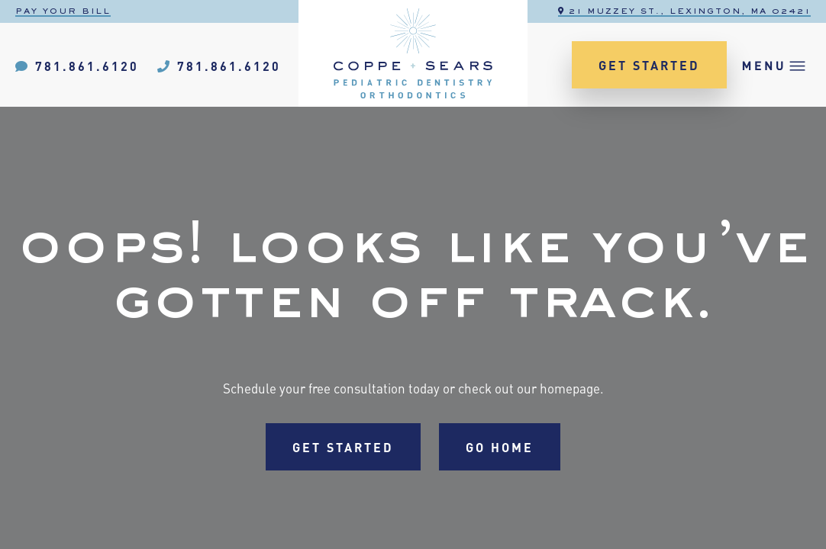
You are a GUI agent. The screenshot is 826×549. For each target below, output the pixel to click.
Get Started (649, 64)
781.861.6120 (77, 65)
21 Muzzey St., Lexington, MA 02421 (684, 11)
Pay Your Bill (63, 11)
